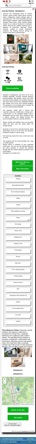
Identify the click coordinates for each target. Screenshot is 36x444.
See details (18, 417)
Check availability (12, 88)
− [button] (4, 382)
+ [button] (4, 379)
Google (25, 438)
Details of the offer (18, 410)
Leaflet (22, 404)
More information (22, 169)
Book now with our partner (22, 163)
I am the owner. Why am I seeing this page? (12, 424)
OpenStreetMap (30, 404)
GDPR (18, 442)
